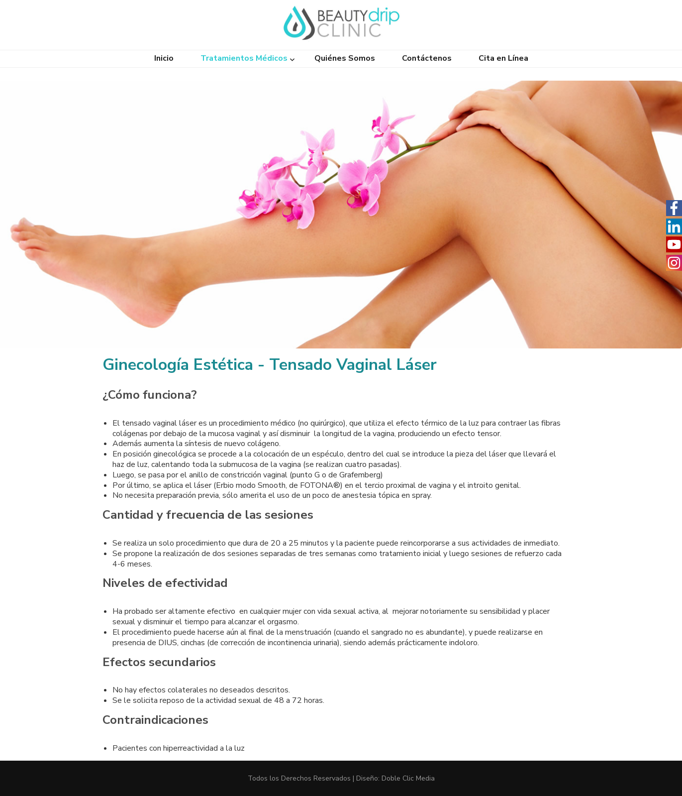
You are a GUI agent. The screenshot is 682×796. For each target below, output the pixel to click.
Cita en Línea (503, 58)
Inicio (164, 58)
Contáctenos (427, 58)
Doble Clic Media (408, 778)
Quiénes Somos (344, 58)
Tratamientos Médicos (244, 58)
